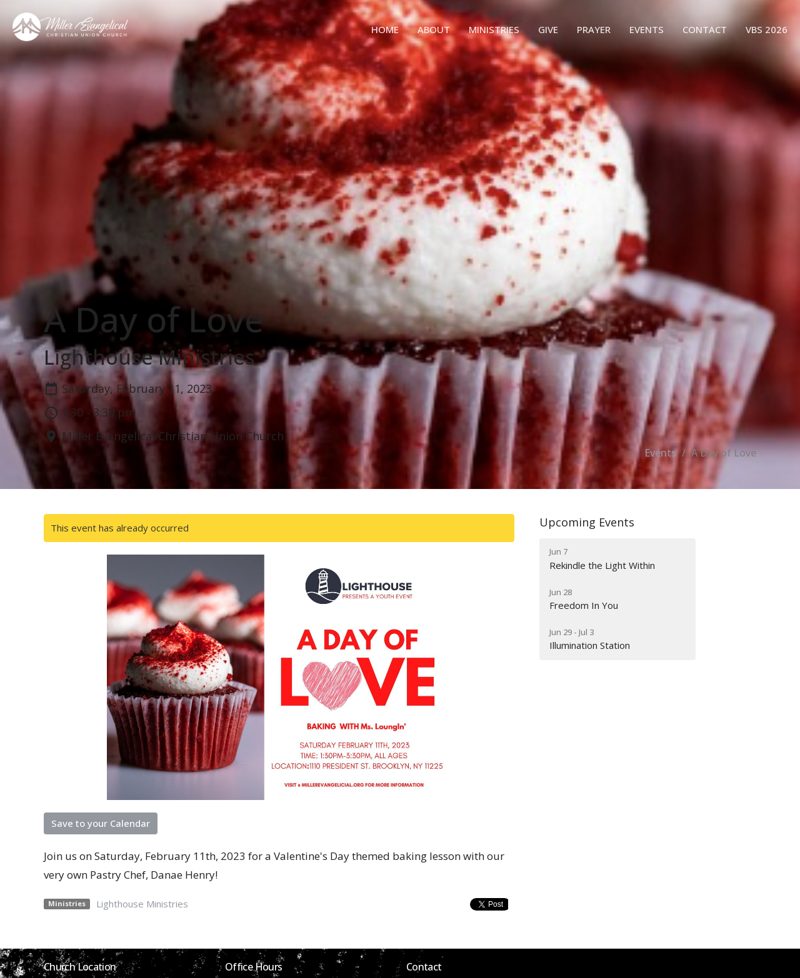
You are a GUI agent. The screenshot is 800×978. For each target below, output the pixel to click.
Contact (704, 29)
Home (385, 29)
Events (646, 29)
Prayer (594, 29)
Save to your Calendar (100, 823)
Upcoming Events (586, 522)
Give (548, 29)
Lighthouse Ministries (142, 903)
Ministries (494, 29)
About (434, 29)
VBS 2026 (767, 29)
